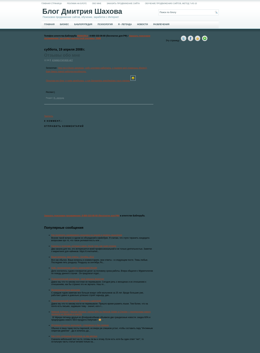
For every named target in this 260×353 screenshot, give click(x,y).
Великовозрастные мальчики (65, 290)
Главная (49, 24)
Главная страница (52, 3)
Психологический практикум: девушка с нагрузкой (76, 301)
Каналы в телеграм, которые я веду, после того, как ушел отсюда (83, 246)
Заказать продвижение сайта (123, 3)
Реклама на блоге (77, 3)
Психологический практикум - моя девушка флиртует (77, 279)
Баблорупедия (83, 24)
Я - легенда (125, 24)
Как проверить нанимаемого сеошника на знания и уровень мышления (86, 235)
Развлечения (161, 24)
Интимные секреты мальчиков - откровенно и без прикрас (80, 325)
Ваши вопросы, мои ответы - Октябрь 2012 (72, 257)
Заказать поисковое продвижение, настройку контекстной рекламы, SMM (97, 37)
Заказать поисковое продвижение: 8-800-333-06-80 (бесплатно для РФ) (82, 215)
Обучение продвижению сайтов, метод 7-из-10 (171, 3)
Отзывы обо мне (62, 55)
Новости (142, 24)
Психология (105, 24)
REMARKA (82, 36)
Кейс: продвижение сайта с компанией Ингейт (74, 268)
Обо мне (96, 3)
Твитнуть (48, 116)
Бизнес (64, 24)
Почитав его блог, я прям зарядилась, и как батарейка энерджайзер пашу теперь (88, 80)
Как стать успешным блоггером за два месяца (74, 336)
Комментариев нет (62, 60)
